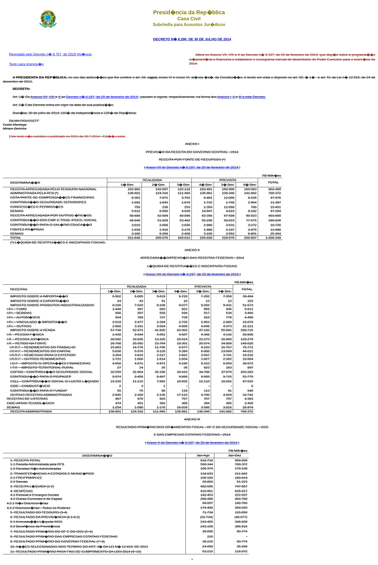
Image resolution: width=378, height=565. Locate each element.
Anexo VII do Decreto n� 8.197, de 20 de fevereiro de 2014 (192, 167)
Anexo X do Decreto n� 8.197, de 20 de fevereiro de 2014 (192, 443)
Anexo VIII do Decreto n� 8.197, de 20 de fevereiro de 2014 (192, 274)
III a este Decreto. (252, 97)
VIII (52, 97)
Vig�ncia (84, 54)
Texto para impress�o (26, 64)
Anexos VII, (39, 97)
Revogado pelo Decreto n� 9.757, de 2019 (43, 54)
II (234, 97)
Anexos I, (225, 97)
